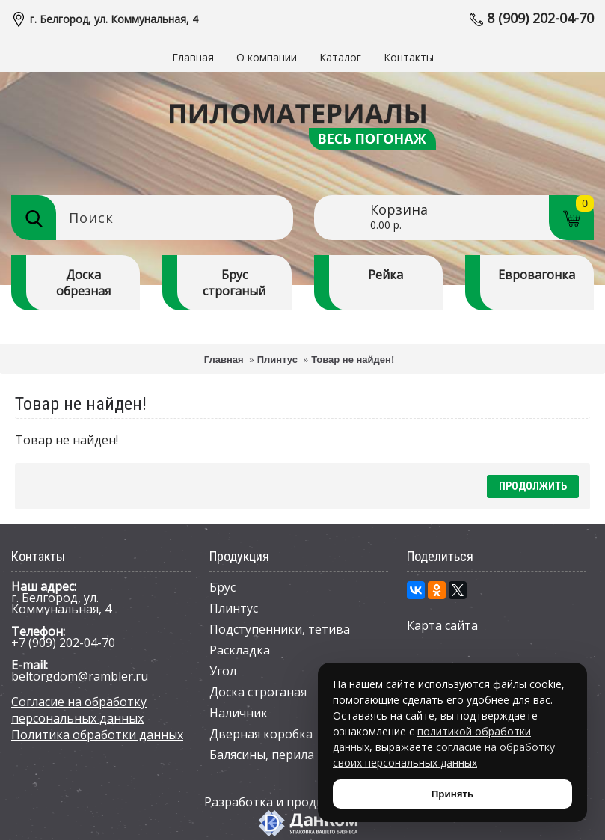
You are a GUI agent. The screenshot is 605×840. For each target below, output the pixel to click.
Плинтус (277, 359)
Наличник (238, 713)
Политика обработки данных (97, 734)
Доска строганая (258, 692)
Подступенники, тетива (279, 629)
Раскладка (239, 650)
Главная (224, 359)
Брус (222, 587)
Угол (222, 671)
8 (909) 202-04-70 (540, 18)
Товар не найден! (352, 359)
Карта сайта (442, 625)
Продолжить (533, 486)
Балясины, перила (261, 755)
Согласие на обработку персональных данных (79, 709)
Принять (452, 794)
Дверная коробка (261, 734)
